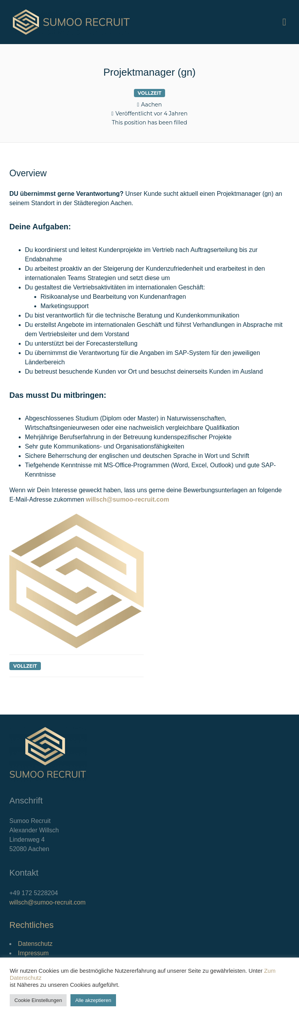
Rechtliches (31, 925)
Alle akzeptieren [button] (93, 1000)
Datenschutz (35, 943)
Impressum (33, 953)
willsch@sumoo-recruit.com (47, 902)
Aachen (151, 104)
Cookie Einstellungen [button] (38, 1000)
